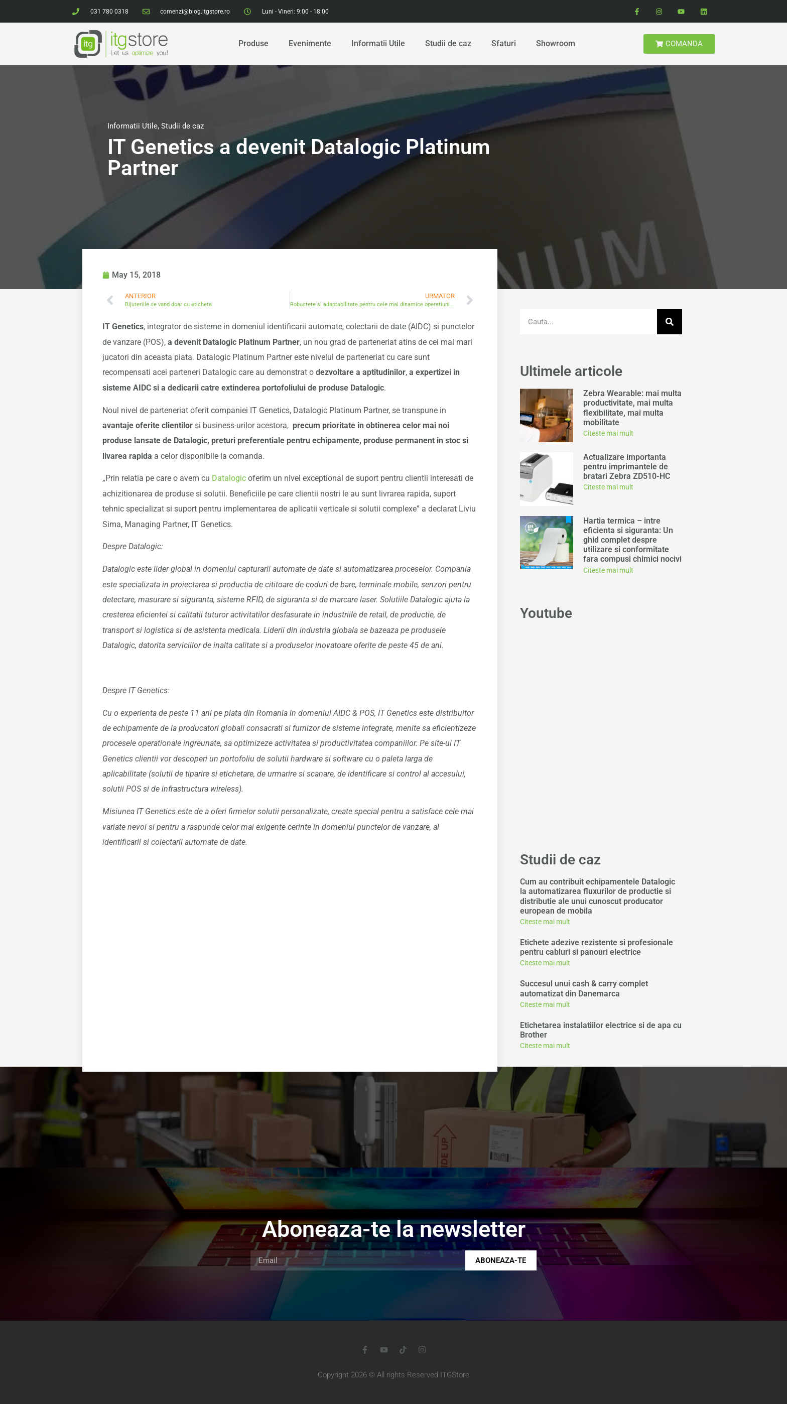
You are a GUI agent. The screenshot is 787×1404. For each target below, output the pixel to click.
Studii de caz (448, 43)
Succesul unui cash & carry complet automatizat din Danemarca (584, 988)
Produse (253, 43)
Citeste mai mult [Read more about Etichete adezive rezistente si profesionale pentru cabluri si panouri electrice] (545, 963)
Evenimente (310, 43)
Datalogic (229, 478)
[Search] (669, 321)
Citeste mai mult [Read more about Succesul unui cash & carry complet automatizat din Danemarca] (545, 1004)
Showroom (555, 43)
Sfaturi (503, 43)
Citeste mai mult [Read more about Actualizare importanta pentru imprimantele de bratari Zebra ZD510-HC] (608, 487)
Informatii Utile (378, 43)
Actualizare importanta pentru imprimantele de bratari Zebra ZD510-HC (626, 466)
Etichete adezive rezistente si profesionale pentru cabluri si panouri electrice (596, 947)
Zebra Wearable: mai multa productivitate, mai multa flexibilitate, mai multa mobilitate (632, 408)
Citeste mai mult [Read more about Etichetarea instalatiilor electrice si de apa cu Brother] (545, 1046)
